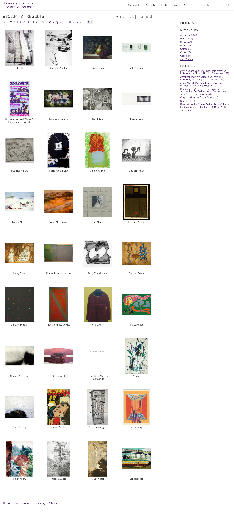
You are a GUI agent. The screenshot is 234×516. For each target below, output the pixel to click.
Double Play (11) (188, 101)
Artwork (134, 5)
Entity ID (142, 17)
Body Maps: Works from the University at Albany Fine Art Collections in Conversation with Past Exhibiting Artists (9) (203, 92)
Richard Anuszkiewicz (58, 324)
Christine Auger (97, 427)
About (188, 5)
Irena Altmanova (58, 222)
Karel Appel (136, 324)
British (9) (185, 45)
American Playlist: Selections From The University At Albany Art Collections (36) (202, 78)
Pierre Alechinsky (58, 170)
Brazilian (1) (186, 42)
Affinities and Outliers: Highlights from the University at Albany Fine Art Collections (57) (204, 72)
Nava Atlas (58, 427)
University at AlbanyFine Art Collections (18, 5)
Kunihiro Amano (136, 222)
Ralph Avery (19, 478)
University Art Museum (16, 503)
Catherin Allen (136, 170)
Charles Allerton (19, 222)
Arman (136, 376)
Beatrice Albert (19, 170)
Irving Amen (19, 273)
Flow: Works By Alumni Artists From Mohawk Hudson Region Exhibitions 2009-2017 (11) (204, 105)
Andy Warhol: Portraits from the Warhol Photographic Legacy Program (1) (201, 84)
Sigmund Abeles (58, 68)
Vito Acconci (136, 68)
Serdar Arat (58, 376)
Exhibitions (169, 5)
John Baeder (136, 478)
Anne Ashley (19, 427)
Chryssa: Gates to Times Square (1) (199, 97)
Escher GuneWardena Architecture (97, 377)
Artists (151, 5)
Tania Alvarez (97, 222)
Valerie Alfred (97, 170)
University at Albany (45, 503)
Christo (19, 68)
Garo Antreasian (19, 324)
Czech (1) (185, 55)
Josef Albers (136, 119)
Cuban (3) (185, 52)
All (90, 22)
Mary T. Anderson (97, 273)
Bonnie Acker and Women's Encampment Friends (19, 120)
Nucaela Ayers (58, 478)
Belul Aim (97, 119)
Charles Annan (136, 273)
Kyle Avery (136, 427)
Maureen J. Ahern (58, 119)
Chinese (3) (186, 49)
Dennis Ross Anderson (58, 273)
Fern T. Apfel (97, 324)
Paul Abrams (97, 68)
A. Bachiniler (97, 478)
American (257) (188, 35)
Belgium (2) (186, 38)
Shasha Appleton (19, 376)
